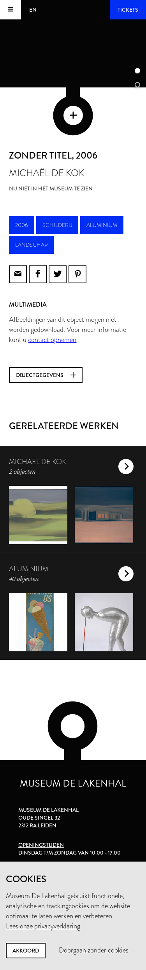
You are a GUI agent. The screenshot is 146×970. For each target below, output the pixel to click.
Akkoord (25, 950)
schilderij (57, 225)
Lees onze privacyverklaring (43, 926)
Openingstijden (41, 845)
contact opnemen (52, 340)
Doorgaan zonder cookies (93, 950)
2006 (21, 225)
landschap (31, 245)
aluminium (101, 225)
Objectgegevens (46, 375)
